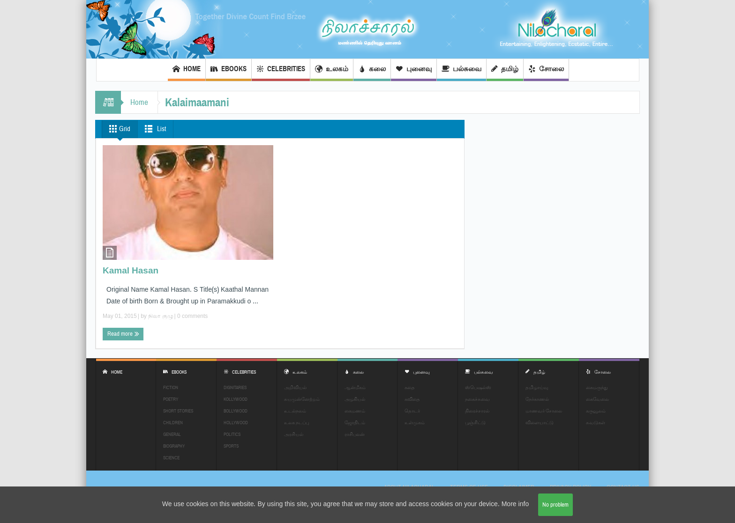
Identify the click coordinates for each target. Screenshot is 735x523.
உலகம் (331, 70)
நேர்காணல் (537, 399)
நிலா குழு (160, 316)
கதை (410, 387)
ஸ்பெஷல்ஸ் (478, 387)
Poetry (170, 399)
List (153, 128)
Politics (232, 434)
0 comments (192, 316)
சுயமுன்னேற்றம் (302, 399)
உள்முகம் (415, 423)
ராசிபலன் (355, 434)
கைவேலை (597, 399)
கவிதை (412, 399)
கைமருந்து (597, 387)
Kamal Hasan (130, 271)
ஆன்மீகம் (355, 387)
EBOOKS (228, 70)
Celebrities (281, 70)
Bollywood (236, 411)
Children (173, 423)
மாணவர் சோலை (543, 411)
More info (515, 504)
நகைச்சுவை (477, 399)
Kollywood (236, 399)
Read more (123, 334)
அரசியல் (293, 434)
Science (171, 458)
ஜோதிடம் (355, 423)
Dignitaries (235, 387)
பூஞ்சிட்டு (475, 423)
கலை (371, 70)
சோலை (546, 70)
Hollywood (236, 423)
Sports (231, 446)
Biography (174, 446)
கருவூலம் (596, 411)
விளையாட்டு (539, 423)
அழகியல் (355, 399)
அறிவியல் (295, 387)
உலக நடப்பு (296, 423)
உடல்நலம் (295, 411)
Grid (117, 128)
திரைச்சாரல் (477, 411)
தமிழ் (505, 70)
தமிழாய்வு (536, 387)
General (172, 434)
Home (186, 70)
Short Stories (178, 411)
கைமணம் (355, 411)
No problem (555, 504)
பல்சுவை (461, 70)
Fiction (170, 387)
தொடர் (412, 411)
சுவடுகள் (595, 423)
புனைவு (413, 70)
